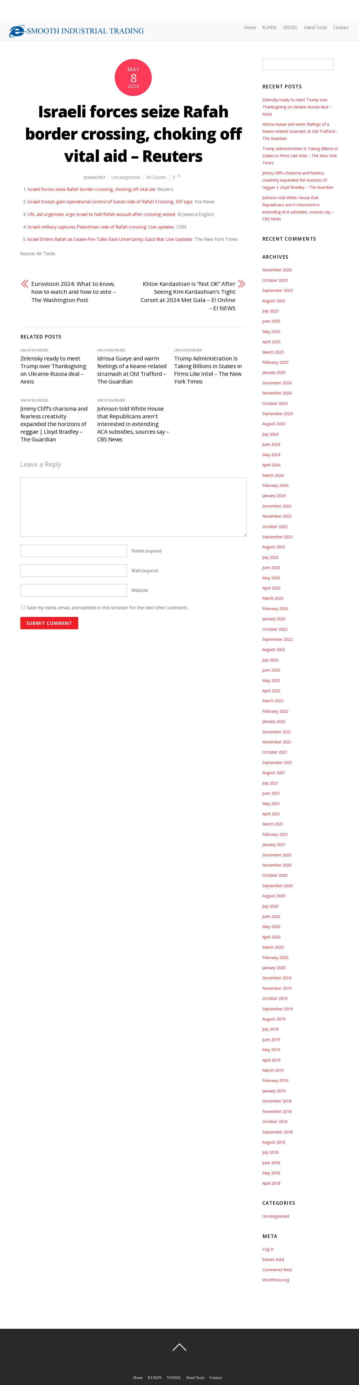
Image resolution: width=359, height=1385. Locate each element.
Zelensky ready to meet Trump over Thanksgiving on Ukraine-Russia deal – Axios (53, 369)
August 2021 (273, 772)
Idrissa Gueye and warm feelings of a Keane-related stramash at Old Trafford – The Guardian (132, 369)
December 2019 (276, 977)
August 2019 (273, 1019)
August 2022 (273, 649)
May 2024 (271, 454)
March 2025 (273, 352)
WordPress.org (275, 1279)
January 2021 (273, 844)
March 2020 (273, 947)
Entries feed (273, 1259)
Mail (144, 571)
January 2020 (273, 967)
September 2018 (277, 1132)
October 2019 (274, 998)
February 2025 (275, 362)
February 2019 (275, 1080)
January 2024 (273, 495)
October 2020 (274, 875)
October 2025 (274, 280)
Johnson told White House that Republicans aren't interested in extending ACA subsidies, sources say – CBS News (133, 424)
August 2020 (273, 895)
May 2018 (271, 1172)
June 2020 (271, 916)
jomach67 (94, 177)
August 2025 (273, 300)
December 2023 (276, 506)
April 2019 (271, 1060)
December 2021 (276, 731)
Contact (341, 27)
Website (139, 590)
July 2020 (270, 906)
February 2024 (275, 485)
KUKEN (269, 27)
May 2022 (271, 680)
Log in (268, 1249)
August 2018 (273, 1142)
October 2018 (274, 1121)
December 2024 (276, 382)
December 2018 (276, 1101)
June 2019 (271, 1039)
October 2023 (274, 526)
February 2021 (275, 834)
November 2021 (276, 741)
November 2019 (276, 988)
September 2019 (277, 1008)
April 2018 (271, 1183)
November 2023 (276, 516)
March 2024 (273, 475)
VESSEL (290, 27)
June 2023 (271, 567)
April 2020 (271, 937)
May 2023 (271, 577)
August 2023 (273, 546)
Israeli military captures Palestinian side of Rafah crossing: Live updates (100, 227)
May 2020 (271, 926)
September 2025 (277, 290)
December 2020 (276, 854)
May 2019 (271, 1049)
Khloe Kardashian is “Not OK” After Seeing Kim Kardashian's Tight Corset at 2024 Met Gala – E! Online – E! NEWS (188, 296)
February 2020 (275, 957)
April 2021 (271, 813)
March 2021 (273, 824)
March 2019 (273, 1070)
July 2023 (270, 557)
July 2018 (270, 1152)
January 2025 (273, 372)
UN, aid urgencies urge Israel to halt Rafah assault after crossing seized (101, 214)
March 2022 (273, 700)
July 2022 (270, 659)
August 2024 (273, 423)
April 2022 (271, 690)
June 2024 (271, 444)
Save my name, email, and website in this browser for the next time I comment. (107, 608)
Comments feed (277, 1269)
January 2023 (273, 618)
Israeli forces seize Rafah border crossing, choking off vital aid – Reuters (133, 133)
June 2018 (271, 1162)
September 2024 (277, 413)
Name (146, 551)
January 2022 (273, 721)
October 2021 (274, 752)
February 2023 (275, 608)
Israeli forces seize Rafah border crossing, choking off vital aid (91, 189)
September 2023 (277, 536)
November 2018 (276, 1111)
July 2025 (270, 311)
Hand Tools (315, 27)
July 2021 (270, 783)
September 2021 (277, 762)
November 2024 (276, 393)
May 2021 (271, 803)
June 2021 (271, 793)
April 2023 (271, 588)
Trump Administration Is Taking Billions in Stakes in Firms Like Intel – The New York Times (208, 369)
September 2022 (277, 639)
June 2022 (271, 670)
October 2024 (274, 403)
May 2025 (271, 331)
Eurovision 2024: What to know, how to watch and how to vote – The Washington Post (73, 292)
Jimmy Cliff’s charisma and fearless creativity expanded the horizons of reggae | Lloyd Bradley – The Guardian (54, 424)
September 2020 (277, 885)
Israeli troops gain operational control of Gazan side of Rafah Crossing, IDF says (110, 202)
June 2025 (271, 321)
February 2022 (275, 711)
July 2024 (270, 434)
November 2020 (276, 865)
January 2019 (273, 1090)
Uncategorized (125, 177)
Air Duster (156, 177)
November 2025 (276, 269)
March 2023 (273, 598)
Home (250, 27)
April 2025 (271, 341)
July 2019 (270, 1029)
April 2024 (271, 464)
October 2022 (274, 629)
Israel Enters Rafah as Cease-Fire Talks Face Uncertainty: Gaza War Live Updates (109, 239)
